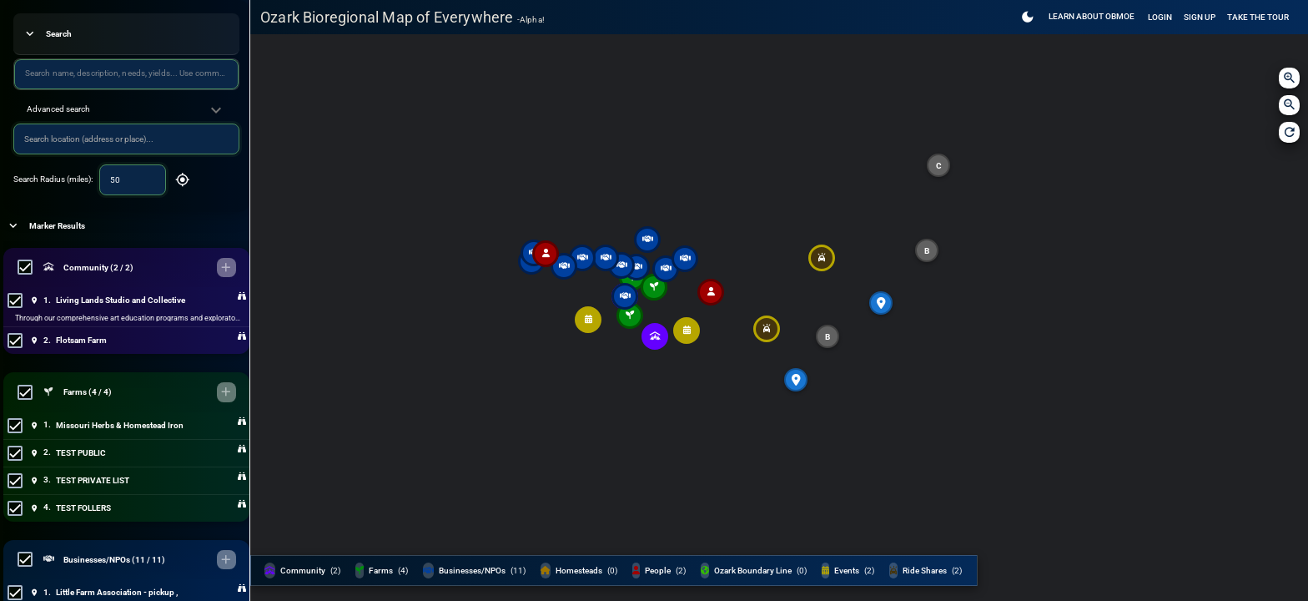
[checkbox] (25, 267)
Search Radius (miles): (53, 179)
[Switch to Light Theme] (1028, 17)
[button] (126, 110)
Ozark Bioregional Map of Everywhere (402, 17)
